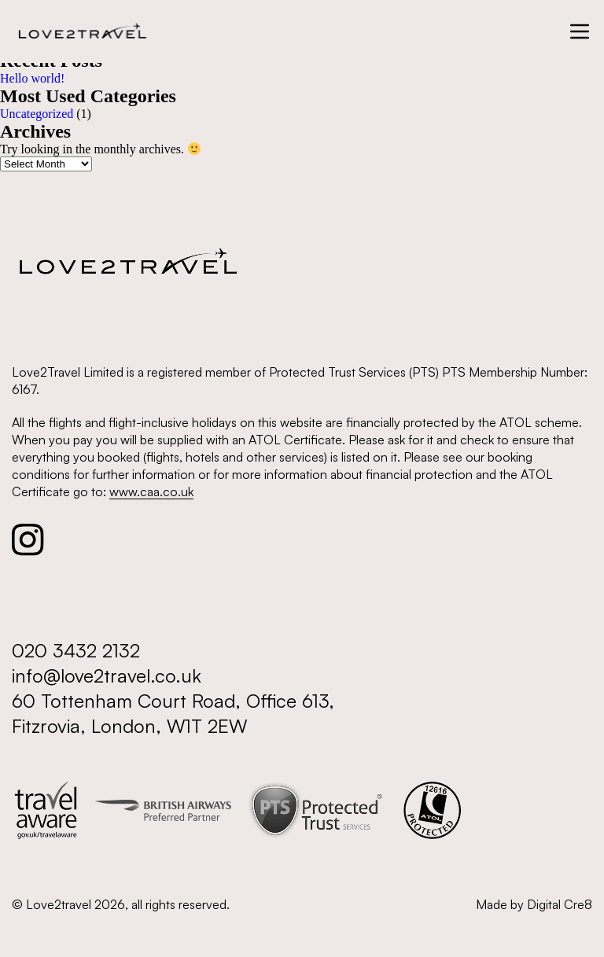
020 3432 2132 (76, 650)
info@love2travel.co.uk (106, 675)
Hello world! (32, 78)
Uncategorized (36, 113)
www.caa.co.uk (151, 491)
